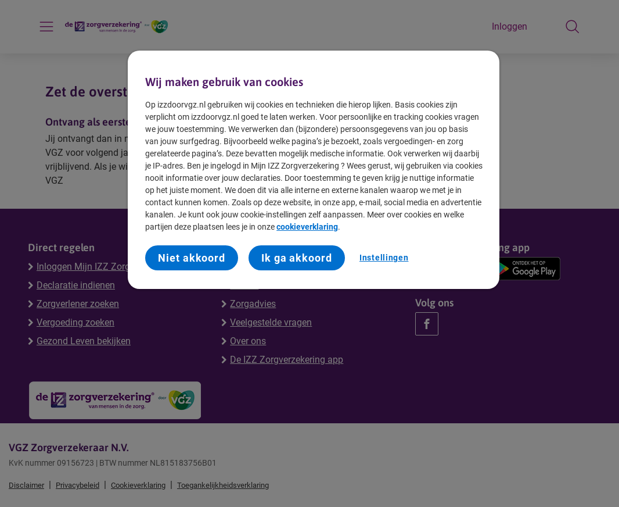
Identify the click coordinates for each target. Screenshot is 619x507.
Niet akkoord (191, 258)
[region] (313, 170)
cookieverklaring (307, 226)
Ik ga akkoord (296, 258)
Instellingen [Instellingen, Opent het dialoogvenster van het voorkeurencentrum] (383, 257)
